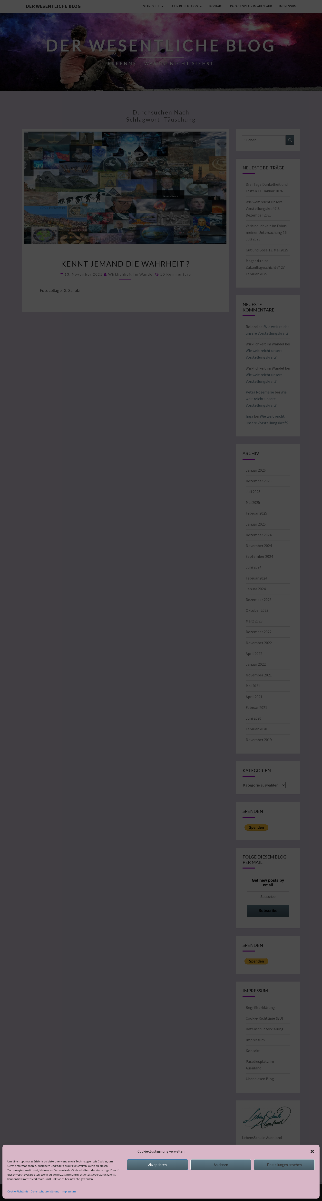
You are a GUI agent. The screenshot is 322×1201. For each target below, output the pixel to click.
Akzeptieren (157, 1179)
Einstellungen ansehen (284, 1179)
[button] (312, 1166)
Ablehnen (221, 1179)
